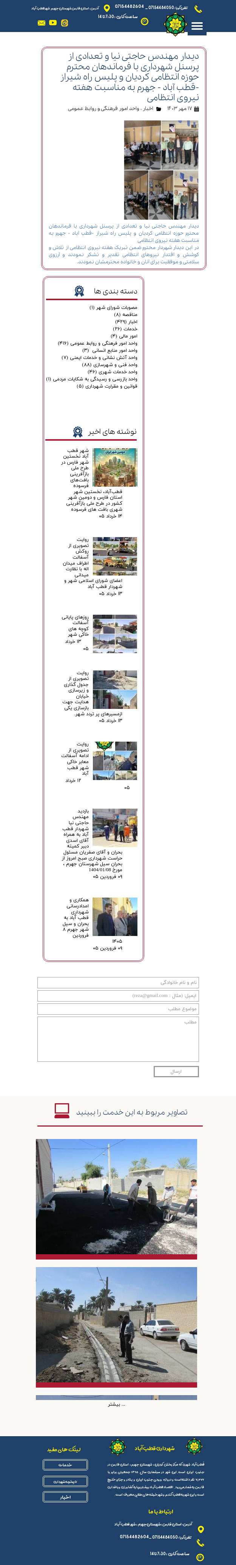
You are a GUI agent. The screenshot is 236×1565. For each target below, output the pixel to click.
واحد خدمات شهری (112, 372)
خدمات (125, 329)
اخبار (148, 108)
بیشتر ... (116, 1404)
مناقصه (125, 314)
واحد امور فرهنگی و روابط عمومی (103, 108)
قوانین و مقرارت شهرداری (107, 386)
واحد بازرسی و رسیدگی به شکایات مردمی (91, 379)
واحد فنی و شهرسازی (109, 365)
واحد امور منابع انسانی (109, 350)
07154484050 (161, 7)
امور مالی (124, 336)
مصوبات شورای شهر (113, 307)
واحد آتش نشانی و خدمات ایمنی (99, 357)
